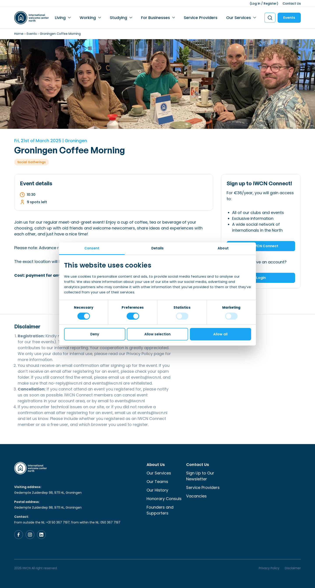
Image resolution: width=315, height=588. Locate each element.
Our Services (238, 17)
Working (88, 17)
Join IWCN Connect (261, 245)
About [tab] (223, 248)
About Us (156, 464)
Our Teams (157, 481)
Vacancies (196, 496)
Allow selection (157, 334)
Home (18, 34)
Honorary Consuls (164, 498)
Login (261, 277)
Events (289, 17)
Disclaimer (293, 568)
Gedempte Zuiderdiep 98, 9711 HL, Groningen (48, 492)
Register (270, 3)
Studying (118, 17)
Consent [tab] (92, 248)
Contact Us (292, 3)
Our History (157, 490)
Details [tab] (157, 248)
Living (60, 17)
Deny (94, 334)
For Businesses (155, 17)
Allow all (220, 334)
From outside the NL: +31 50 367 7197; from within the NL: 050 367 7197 (67, 522)
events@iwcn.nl (146, 377)
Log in (255, 3)
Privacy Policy (139, 353)
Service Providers (200, 17)
